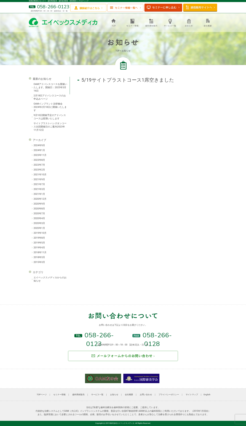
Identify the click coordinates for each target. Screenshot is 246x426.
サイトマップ (192, 394)
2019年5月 (39, 242)
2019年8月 (39, 237)
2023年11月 (40, 155)
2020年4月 (39, 218)
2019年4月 (39, 247)
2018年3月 (39, 257)
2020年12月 (40, 198)
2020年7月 (39, 213)
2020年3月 (39, 223)
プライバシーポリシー (169, 394)
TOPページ (42, 394)
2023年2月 (39, 169)
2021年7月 (39, 184)
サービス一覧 (97, 394)
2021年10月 (40, 174)
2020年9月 (39, 203)
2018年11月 (40, 252)
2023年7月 (39, 164)
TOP (117, 50)
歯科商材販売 (78, 394)
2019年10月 (40, 233)
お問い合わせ (146, 394)
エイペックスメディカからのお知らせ (50, 279)
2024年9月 (39, 145)
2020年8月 (39, 208)
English (207, 394)
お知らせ (114, 394)
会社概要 (129, 394)
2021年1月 (39, 194)
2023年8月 (39, 160)
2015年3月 (39, 262)
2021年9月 (39, 179)
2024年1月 (39, 150)
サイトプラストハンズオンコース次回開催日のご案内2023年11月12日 (50, 126)
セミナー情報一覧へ (125, 8)
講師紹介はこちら (88, 8)
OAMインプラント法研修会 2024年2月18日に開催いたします (50, 107)
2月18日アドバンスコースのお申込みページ (50, 97)
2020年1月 (39, 228)
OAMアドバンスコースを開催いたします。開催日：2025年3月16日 (50, 87)
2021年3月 (39, 189)
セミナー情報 (59, 394)
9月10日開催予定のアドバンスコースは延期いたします (50, 117)
